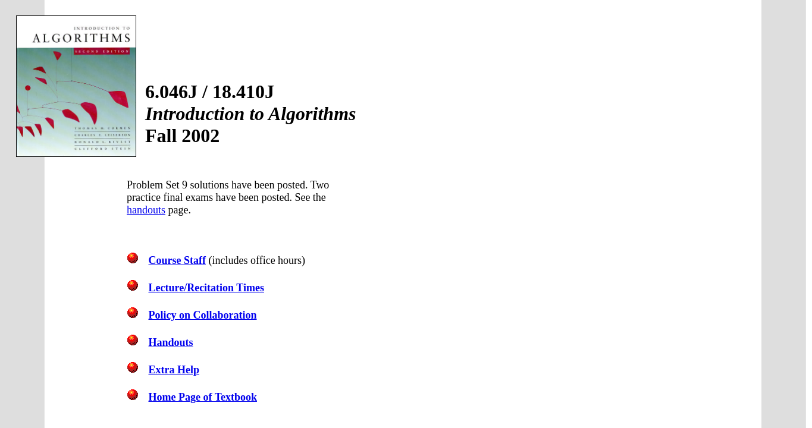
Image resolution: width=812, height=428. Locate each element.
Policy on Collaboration (203, 315)
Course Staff (177, 260)
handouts (146, 210)
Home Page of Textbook (203, 397)
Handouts (171, 342)
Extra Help (174, 370)
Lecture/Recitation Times (206, 288)
